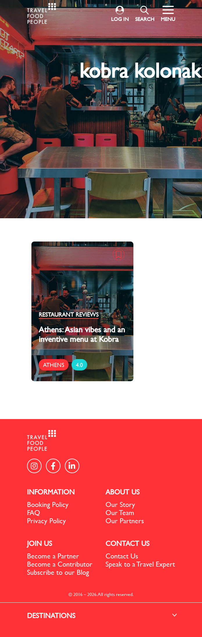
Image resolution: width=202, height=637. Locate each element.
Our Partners (125, 521)
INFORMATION (51, 492)
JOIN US (39, 543)
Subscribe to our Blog (58, 572)
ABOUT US (123, 492)
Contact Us (122, 556)
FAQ (33, 512)
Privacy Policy (46, 521)
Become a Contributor (59, 564)
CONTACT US (127, 543)
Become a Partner (53, 556)
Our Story (120, 504)
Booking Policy (48, 504)
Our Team (120, 512)
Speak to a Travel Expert (140, 564)
